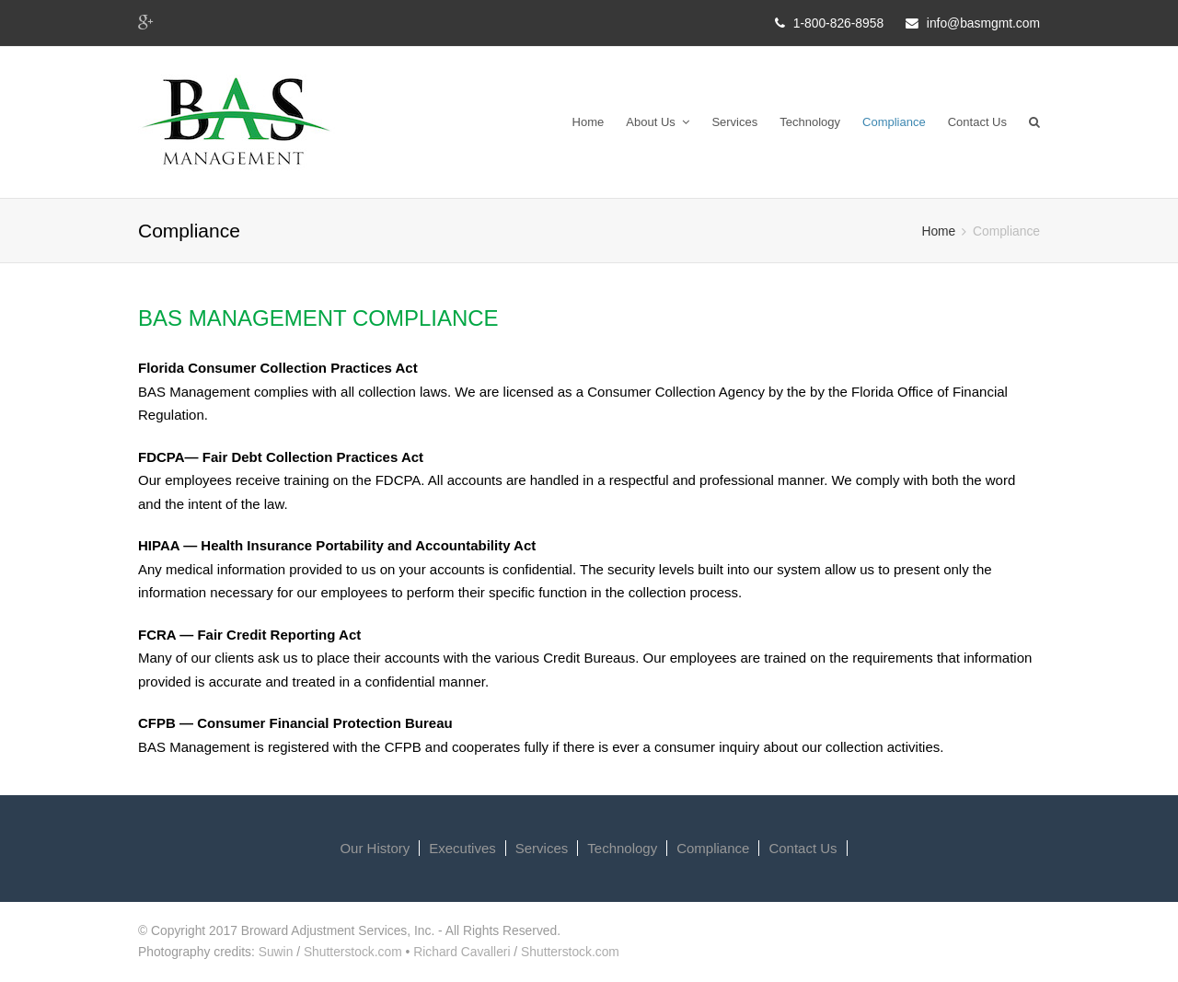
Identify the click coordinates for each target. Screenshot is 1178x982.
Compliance (894, 122)
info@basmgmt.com (983, 23)
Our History (375, 848)
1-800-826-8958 (838, 23)
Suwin (276, 951)
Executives (462, 848)
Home (588, 122)
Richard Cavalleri (461, 951)
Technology (810, 122)
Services (734, 122)
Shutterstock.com (353, 951)
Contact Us (977, 122)
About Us (657, 122)
